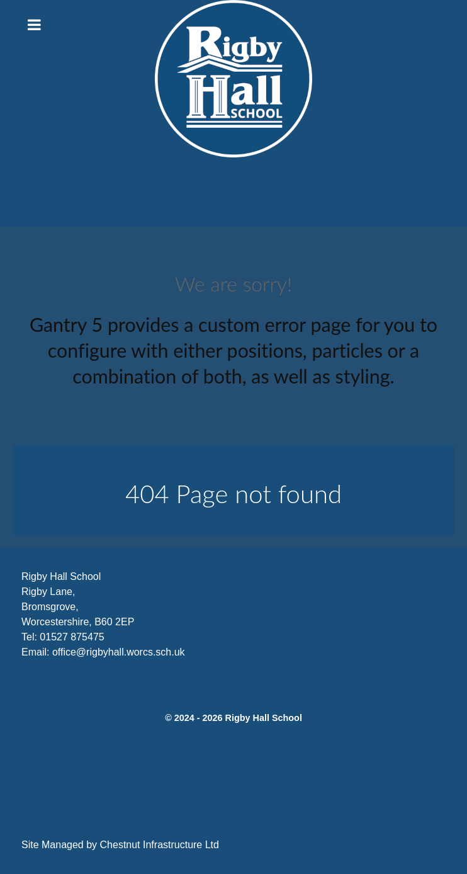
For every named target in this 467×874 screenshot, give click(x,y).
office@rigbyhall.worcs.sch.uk (118, 652)
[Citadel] (233, 78)
